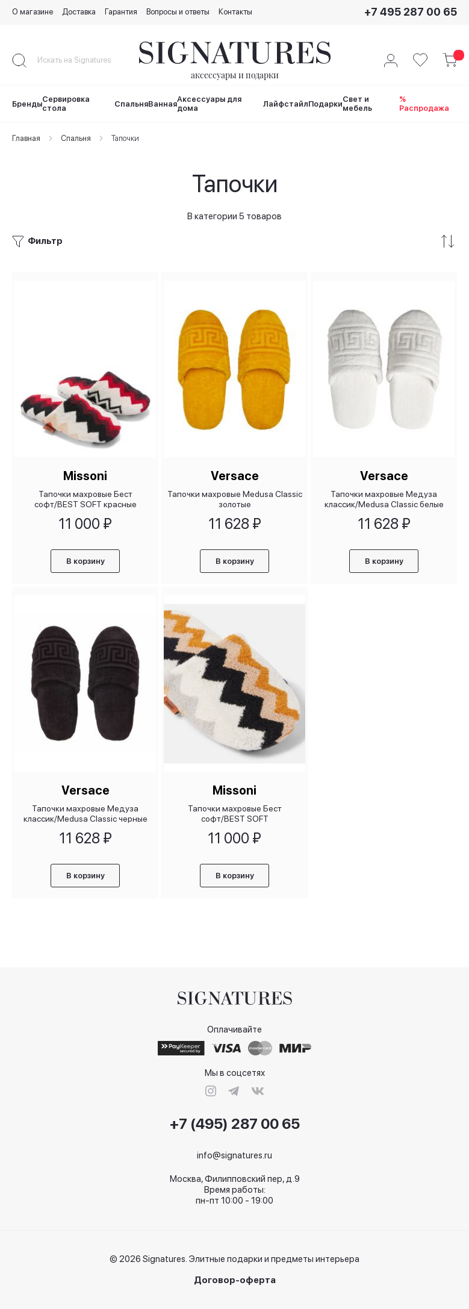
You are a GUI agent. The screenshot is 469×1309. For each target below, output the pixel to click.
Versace (235, 472)
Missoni (85, 472)
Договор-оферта (235, 1280)
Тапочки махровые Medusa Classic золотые (235, 495)
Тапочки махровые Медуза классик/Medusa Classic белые (384, 495)
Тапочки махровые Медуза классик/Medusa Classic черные (85, 812)
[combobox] (84, 60)
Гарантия (121, 11)
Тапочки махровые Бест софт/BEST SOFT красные (85, 495)
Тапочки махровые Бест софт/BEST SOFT (235, 812)
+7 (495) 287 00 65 (235, 1124)
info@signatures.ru (234, 1155)
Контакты (235, 11)
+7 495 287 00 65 (410, 11)
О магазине (32, 11)
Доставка (79, 11)
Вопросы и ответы (178, 11)
